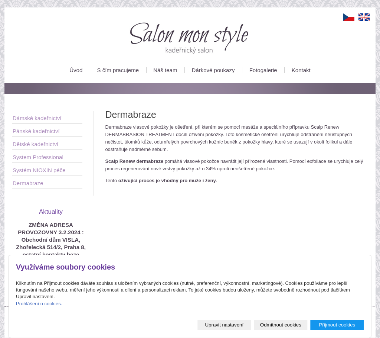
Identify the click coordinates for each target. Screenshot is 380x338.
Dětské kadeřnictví (35, 144)
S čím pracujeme (118, 70)
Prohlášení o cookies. (39, 303)
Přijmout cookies (337, 325)
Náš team (165, 70)
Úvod (75, 70)
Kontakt (301, 70)
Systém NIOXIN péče (39, 170)
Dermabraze (28, 183)
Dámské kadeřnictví (37, 118)
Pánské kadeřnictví (36, 131)
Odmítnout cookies (280, 325)
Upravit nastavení (224, 325)
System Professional (38, 157)
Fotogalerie (263, 70)
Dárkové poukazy (213, 70)
